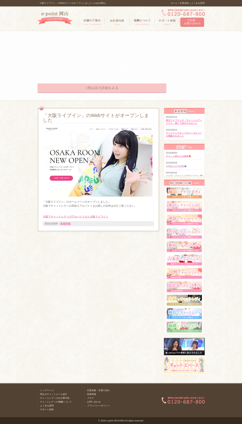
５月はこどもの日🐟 (176, 166)
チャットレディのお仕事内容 (55, 398)
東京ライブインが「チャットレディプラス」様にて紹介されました (184, 122)
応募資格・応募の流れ (98, 390)
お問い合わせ (94, 401)
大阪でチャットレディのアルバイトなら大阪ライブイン (75, 216)
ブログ (90, 398)
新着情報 (65, 223)
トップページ (47, 390)
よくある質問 (198, 3)
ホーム (174, 3)
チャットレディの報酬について (56, 401)
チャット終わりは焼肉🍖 (178, 156)
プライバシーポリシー (98, 405)
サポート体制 (47, 409)
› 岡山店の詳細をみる (101, 88)
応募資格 (184, 3)
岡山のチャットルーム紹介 (53, 394)
